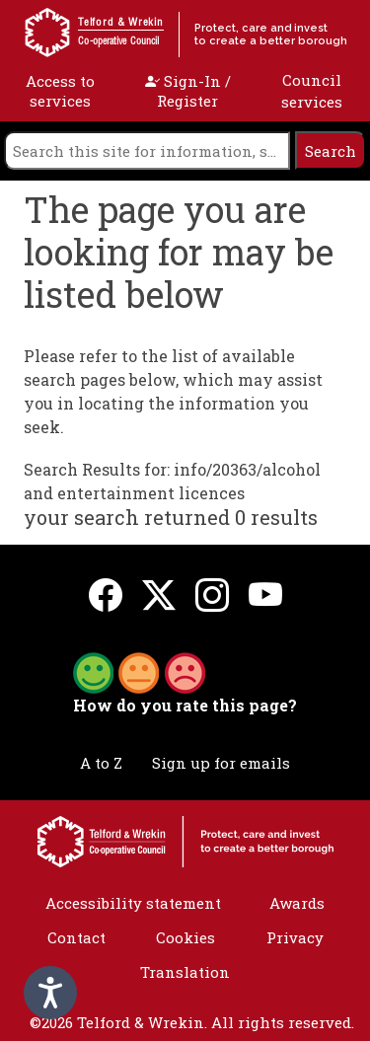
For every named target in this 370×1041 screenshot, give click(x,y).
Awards (297, 903)
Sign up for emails (221, 763)
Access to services (60, 91)
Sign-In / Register (188, 91)
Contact (76, 937)
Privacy (295, 937)
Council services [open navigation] (311, 91)
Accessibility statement (133, 903)
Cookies (185, 937)
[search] (147, 150)
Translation (185, 972)
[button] (139, 671)
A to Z (101, 763)
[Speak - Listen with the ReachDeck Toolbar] (50, 992)
